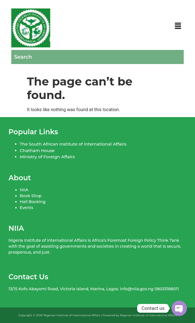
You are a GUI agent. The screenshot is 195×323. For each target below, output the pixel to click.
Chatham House (37, 150)
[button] (178, 26)
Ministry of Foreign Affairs (47, 156)
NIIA (24, 189)
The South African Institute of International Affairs (73, 144)
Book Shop (30, 195)
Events (26, 207)
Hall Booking (32, 201)
